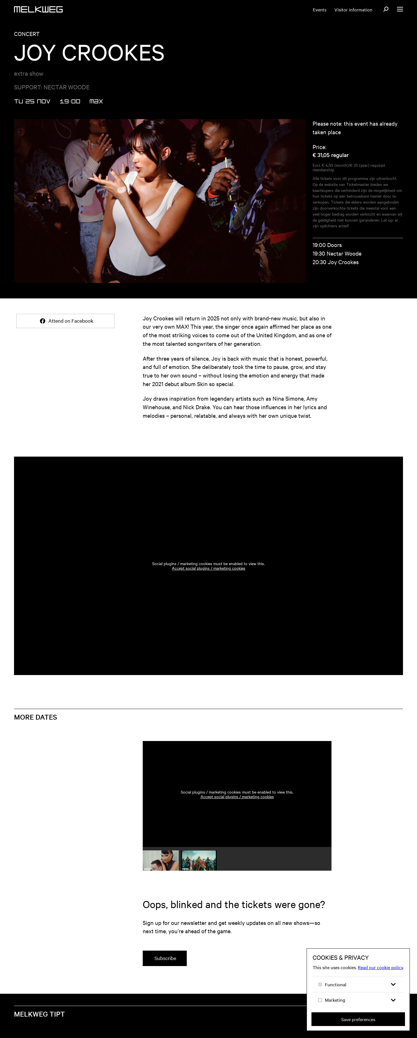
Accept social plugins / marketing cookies (208, 568)
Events (319, 9)
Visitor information (353, 9)
